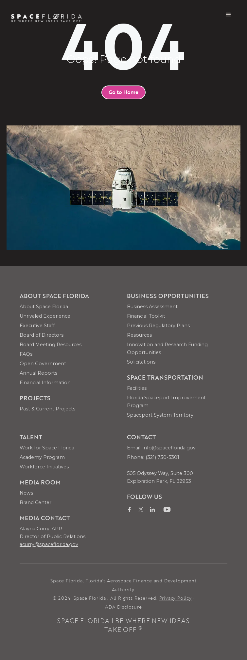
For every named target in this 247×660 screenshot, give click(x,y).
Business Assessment (152, 307)
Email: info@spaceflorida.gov (161, 448)
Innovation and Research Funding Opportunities (167, 348)
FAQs (26, 354)
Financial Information (45, 383)
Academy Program (42, 457)
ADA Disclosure (123, 606)
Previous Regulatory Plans (158, 326)
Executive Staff (37, 326)
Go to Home (123, 92)
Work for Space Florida (47, 448)
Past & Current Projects (47, 409)
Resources (139, 335)
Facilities (137, 388)
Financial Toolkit (146, 316)
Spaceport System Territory (160, 415)
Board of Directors (41, 335)
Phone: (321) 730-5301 (153, 457)
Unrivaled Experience (45, 316)
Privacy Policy (175, 597)
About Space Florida (44, 307)
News (26, 493)
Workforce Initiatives (44, 467)
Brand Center (35, 502)
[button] (228, 15)
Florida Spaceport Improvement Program (166, 401)
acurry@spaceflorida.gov (49, 544)
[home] (46, 14)
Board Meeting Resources (50, 345)
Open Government (43, 364)
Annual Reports (38, 373)
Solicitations (141, 362)
